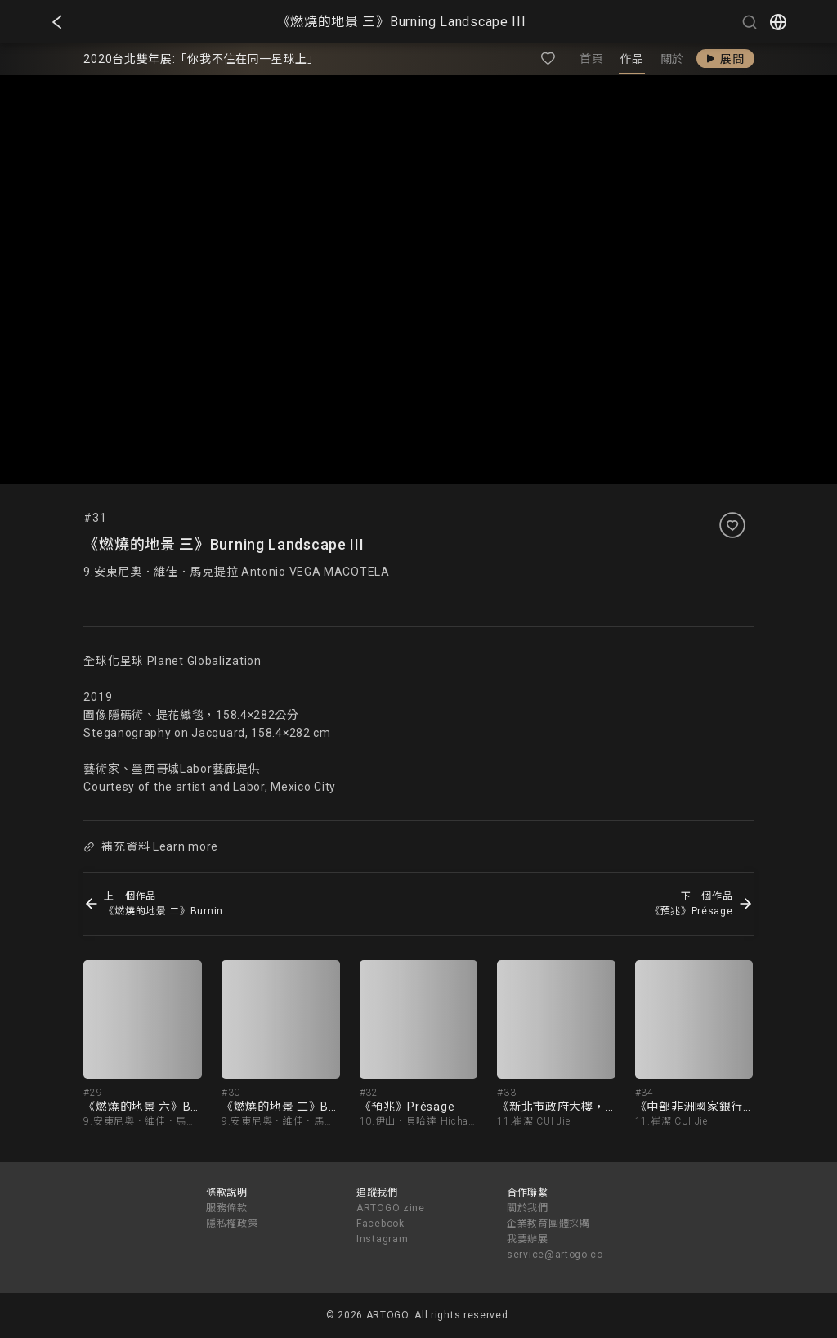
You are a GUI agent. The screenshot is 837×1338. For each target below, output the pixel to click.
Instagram (382, 1239)
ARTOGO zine (390, 1208)
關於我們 (527, 1208)
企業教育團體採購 (548, 1223)
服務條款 (227, 1208)
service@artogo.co (555, 1254)
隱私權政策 (232, 1223)
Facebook (380, 1223)
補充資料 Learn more (151, 846)
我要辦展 (527, 1239)
